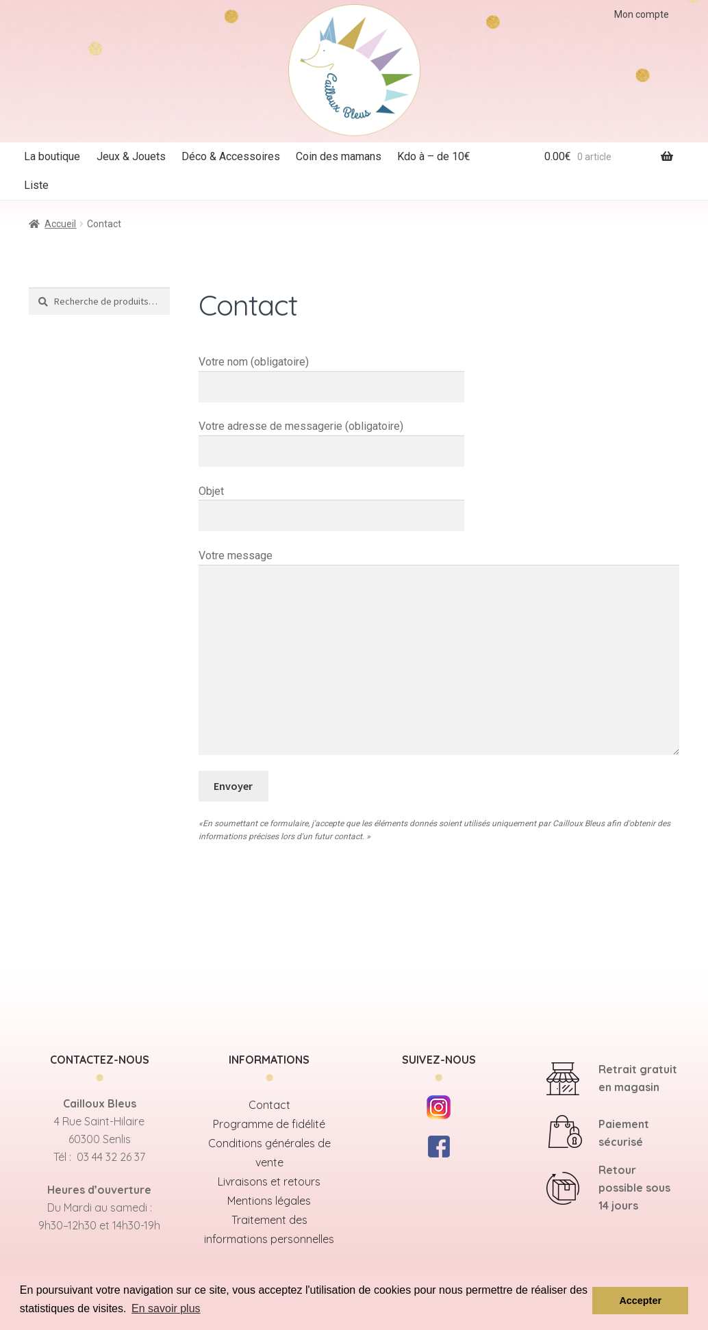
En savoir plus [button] (166, 1308)
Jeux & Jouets (131, 156)
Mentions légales (269, 1200)
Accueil (60, 223)
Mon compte (641, 14)
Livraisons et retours (269, 1181)
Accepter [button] (640, 1300)
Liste (36, 185)
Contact (269, 1105)
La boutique (52, 156)
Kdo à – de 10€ (433, 156)
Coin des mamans (338, 156)
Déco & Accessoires (230, 156)
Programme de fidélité (269, 1124)
